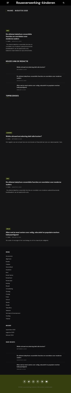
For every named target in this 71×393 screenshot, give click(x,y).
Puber (7, 297)
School (8, 299)
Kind (8, 30)
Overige (8, 294)
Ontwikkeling (9, 289)
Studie (8, 305)
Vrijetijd (8, 318)
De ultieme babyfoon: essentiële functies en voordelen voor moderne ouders (19, 36)
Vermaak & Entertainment (13, 313)
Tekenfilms (9, 308)
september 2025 (10, 329)
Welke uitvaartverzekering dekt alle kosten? (31, 67)
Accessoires (9, 256)
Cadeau (8, 264)
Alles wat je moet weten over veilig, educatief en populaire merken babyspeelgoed (38, 86)
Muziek (8, 286)
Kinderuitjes (9, 280)
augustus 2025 (10, 332)
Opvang (8, 291)
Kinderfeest (9, 278)
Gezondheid (9, 267)
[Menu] (8, 3)
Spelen (8, 228)
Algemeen (9, 132)
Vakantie (8, 310)
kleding (8, 283)
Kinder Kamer (9, 275)
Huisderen (8, 269)
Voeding (8, 316)
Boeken (8, 261)
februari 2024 (10, 335)
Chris (8, 41)
